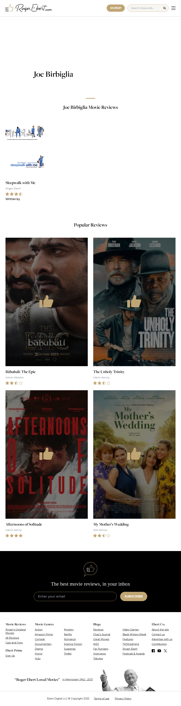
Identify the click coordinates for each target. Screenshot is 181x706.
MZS (96, 644)
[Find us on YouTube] (159, 650)
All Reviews (12, 637)
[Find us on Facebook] (153, 650)
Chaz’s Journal (101, 634)
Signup (115, 8)
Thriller (68, 653)
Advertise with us (162, 639)
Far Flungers (100, 648)
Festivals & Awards (134, 653)
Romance (70, 639)
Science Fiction (73, 644)
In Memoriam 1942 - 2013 (77, 679)
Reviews (98, 629)
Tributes (98, 658)
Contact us (158, 634)
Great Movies (101, 639)
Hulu (37, 658)
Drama (39, 648)
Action (39, 629)
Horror (39, 653)
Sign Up (10, 655)
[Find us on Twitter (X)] (165, 650)
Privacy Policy (123, 698)
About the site (160, 629)
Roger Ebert (130, 648)
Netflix (68, 634)
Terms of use (101, 698)
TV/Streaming (131, 644)
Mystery (69, 629)
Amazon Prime (44, 634)
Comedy (40, 639)
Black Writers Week (134, 634)
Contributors (159, 644)
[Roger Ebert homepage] (28, 8)
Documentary (43, 644)
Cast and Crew (14, 642)
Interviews (99, 653)
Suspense (70, 648)
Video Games (131, 629)
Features (128, 639)
